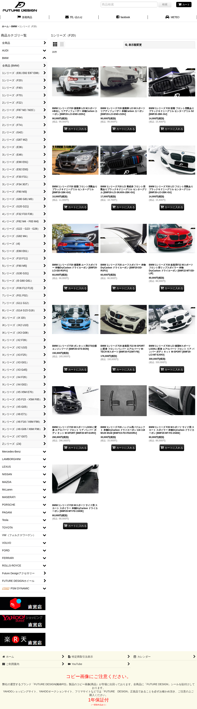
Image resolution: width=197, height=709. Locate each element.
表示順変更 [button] (133, 44)
